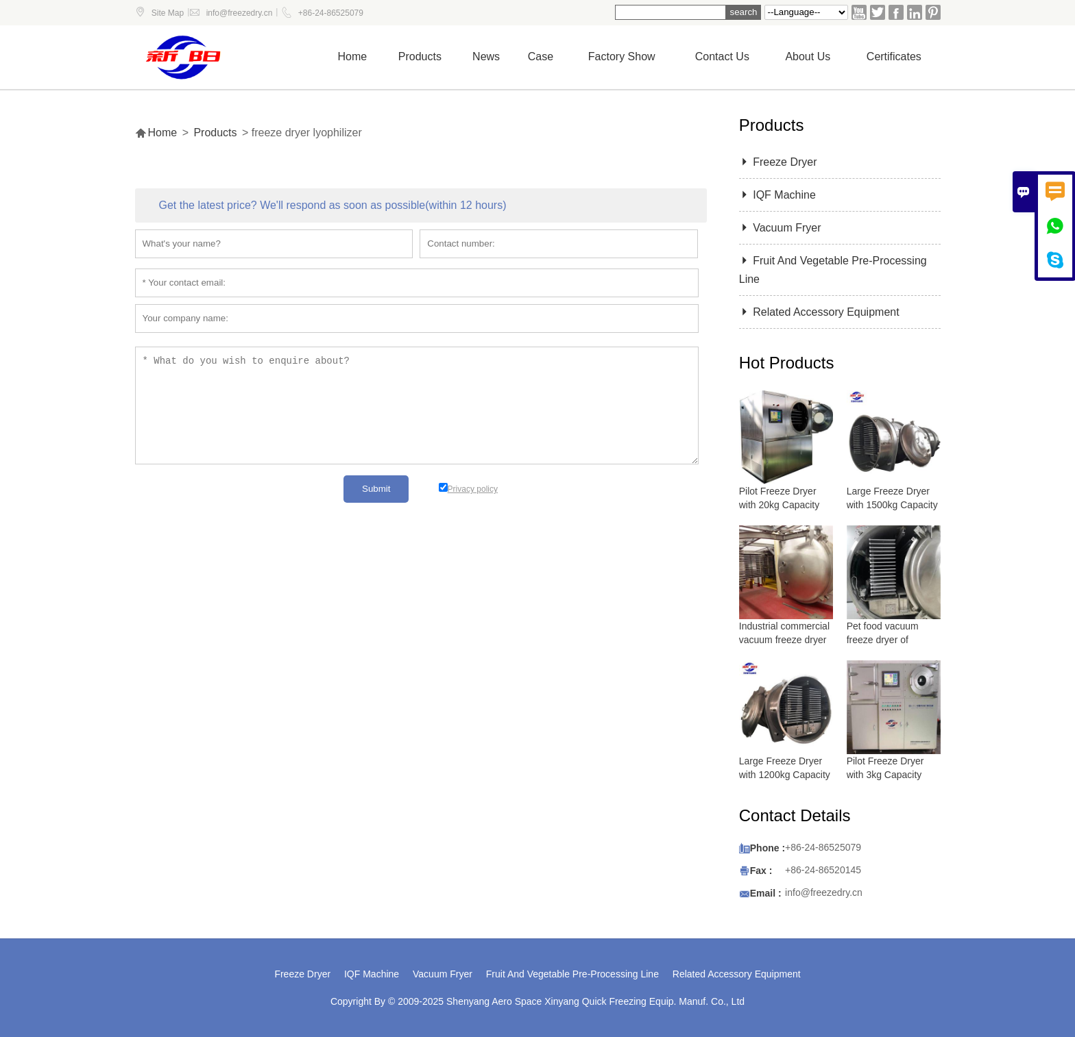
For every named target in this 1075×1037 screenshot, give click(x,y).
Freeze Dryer (778, 162)
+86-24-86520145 (823, 869)
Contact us (722, 56)
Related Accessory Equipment (819, 312)
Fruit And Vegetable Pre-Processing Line (572, 974)
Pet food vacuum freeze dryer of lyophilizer (883, 640)
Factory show (621, 56)
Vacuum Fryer (780, 228)
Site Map (168, 13)
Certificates (894, 56)
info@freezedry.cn (239, 13)
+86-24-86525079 (330, 13)
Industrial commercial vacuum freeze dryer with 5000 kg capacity (785, 640)
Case (540, 56)
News (486, 56)
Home (352, 56)
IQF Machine (777, 195)
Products (420, 56)
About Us (807, 56)
